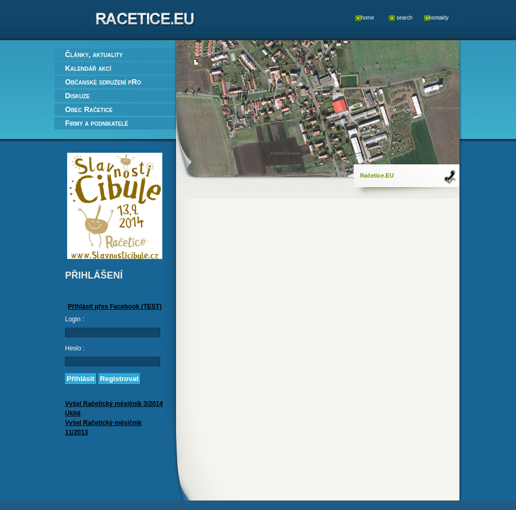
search (404, 18)
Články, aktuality (94, 54)
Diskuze (77, 95)
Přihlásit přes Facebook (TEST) (114, 306)
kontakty (438, 18)
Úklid (72, 413)
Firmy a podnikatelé (96, 123)
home (367, 18)
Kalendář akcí (88, 68)
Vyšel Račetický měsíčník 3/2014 (114, 403)
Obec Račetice (89, 109)
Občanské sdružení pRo (103, 82)
